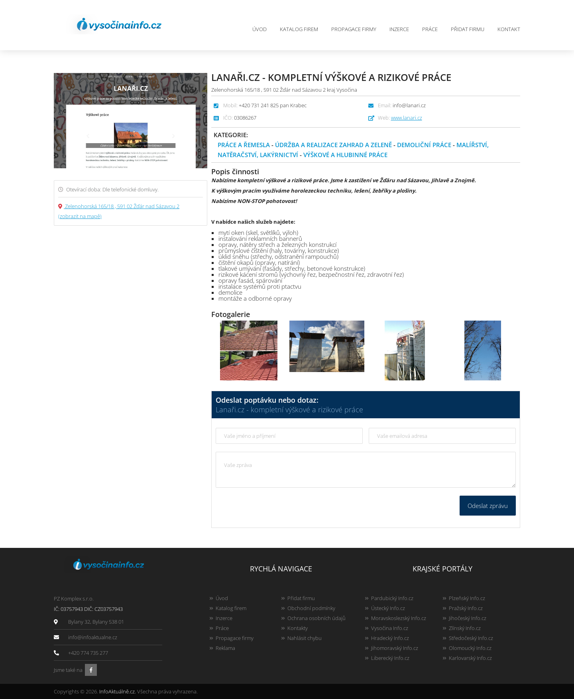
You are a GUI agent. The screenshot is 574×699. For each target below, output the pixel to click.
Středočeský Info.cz (471, 638)
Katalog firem (299, 29)
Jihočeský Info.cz (467, 618)
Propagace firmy (353, 29)
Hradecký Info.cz (390, 638)
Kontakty (297, 628)
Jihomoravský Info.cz (394, 648)
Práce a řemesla (244, 145)
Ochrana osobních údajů (316, 618)
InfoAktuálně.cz (117, 691)
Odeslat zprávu (488, 506)
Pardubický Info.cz (392, 598)
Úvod (259, 29)
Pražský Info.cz (466, 608)
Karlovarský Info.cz (470, 658)
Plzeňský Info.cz (467, 598)
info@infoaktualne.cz (92, 637)
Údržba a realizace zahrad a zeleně (333, 145)
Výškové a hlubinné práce (345, 155)
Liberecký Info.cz (390, 658)
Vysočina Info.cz (389, 628)
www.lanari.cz (406, 117)
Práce (430, 29)
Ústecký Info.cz (388, 608)
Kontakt (508, 29)
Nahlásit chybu (304, 638)
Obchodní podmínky (311, 608)
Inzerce (399, 29)
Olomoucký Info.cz (470, 648)
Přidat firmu (467, 29)
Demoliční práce (424, 145)
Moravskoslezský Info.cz (398, 618)
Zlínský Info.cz (465, 628)
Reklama (225, 648)
